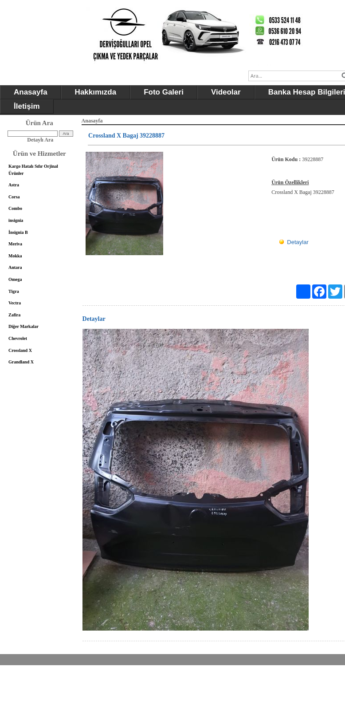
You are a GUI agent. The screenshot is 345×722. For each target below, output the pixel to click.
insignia (15, 220)
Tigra (13, 291)
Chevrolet (17, 338)
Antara (15, 267)
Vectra (14, 302)
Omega (15, 279)
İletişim (27, 106)
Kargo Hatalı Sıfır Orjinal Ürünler (33, 170)
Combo (15, 208)
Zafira (14, 314)
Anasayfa (30, 92)
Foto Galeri (164, 92)
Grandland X (21, 361)
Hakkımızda (96, 92)
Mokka (15, 255)
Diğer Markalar (23, 326)
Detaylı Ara (40, 140)
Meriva (15, 243)
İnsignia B (18, 232)
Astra (13, 184)
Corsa (14, 196)
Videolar (226, 92)
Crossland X (20, 350)
